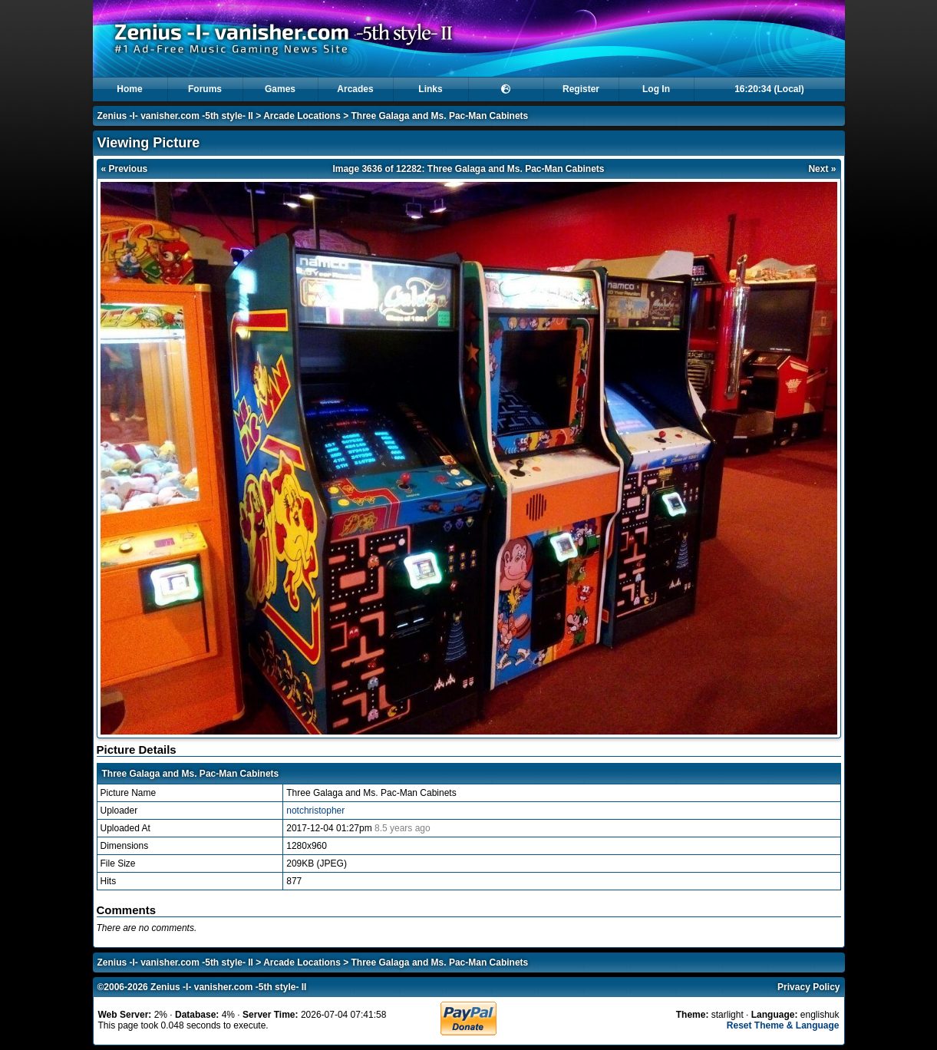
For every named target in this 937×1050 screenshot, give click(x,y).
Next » (822, 168)
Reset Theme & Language (783, 1025)
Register (581, 89)
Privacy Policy (808, 987)
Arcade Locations (302, 116)
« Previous (124, 168)
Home (129, 89)
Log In (656, 89)
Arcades (355, 89)
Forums (205, 89)
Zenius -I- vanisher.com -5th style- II (175, 116)
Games (280, 89)
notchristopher (315, 810)
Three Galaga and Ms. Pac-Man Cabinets (440, 116)
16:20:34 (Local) (769, 89)
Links (430, 89)
